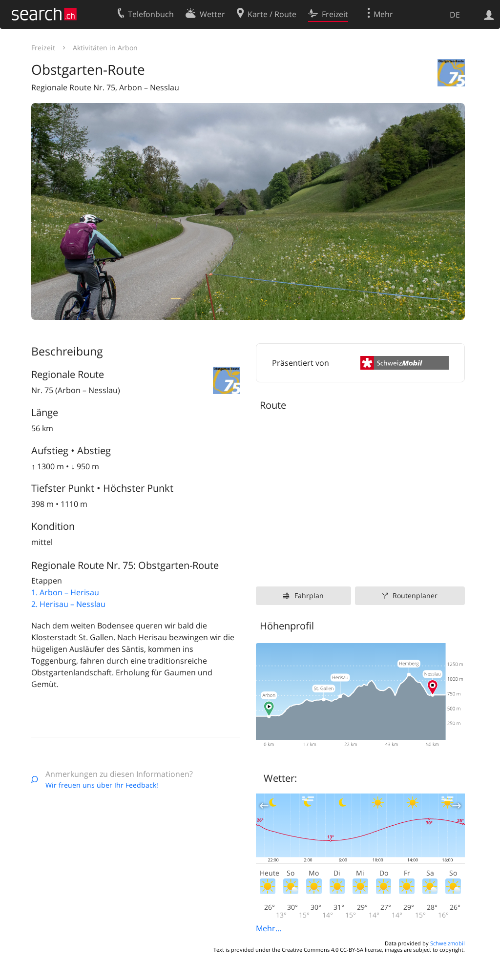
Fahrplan (309, 595)
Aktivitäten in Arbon (105, 47)
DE (455, 14)
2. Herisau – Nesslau (68, 604)
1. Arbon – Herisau (65, 592)
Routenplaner (415, 595)
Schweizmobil (447, 943)
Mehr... (268, 928)
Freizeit (43, 47)
